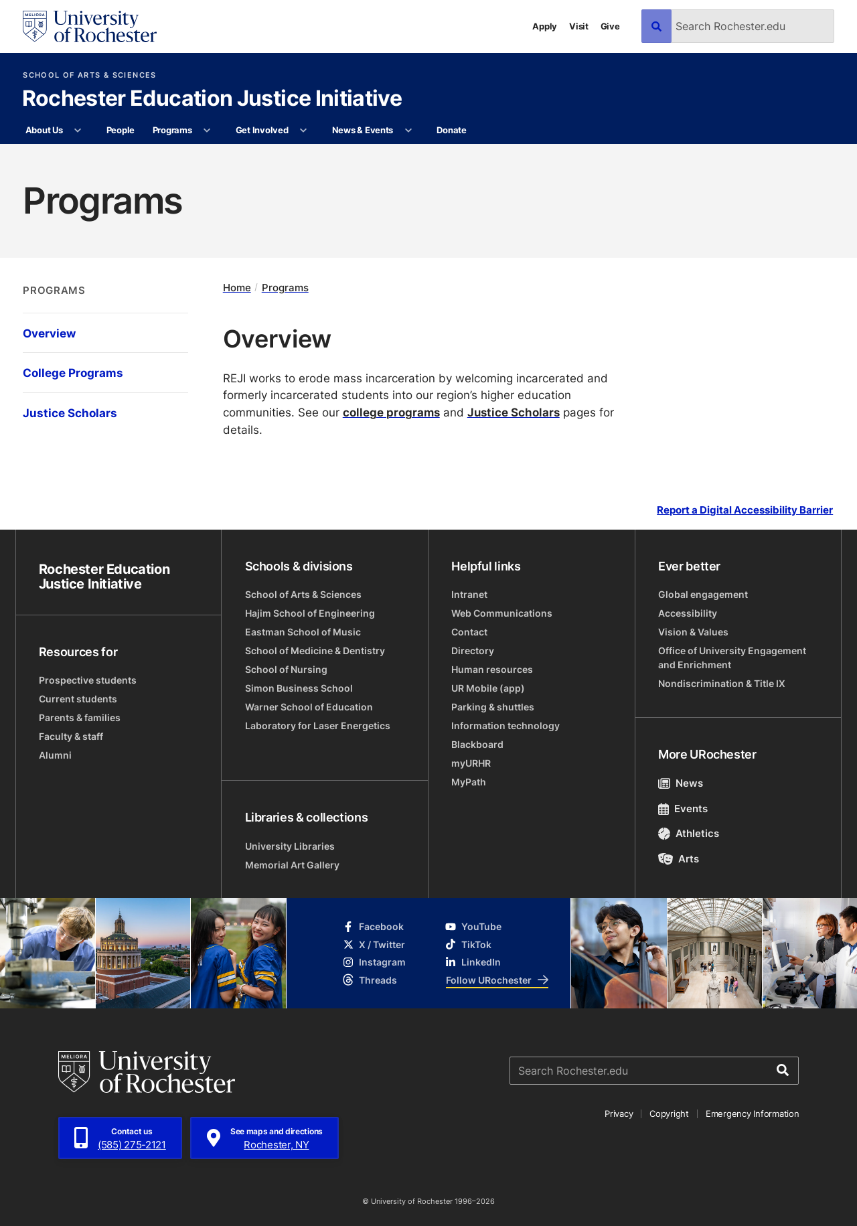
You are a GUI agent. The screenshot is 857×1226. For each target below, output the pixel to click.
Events (683, 808)
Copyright (669, 1113)
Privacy (619, 1113)
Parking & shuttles (492, 706)
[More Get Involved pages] (304, 130)
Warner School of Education (309, 706)
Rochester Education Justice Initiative (212, 99)
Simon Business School (299, 688)
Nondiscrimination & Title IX (721, 683)
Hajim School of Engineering (310, 613)
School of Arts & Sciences (89, 75)
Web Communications (501, 613)
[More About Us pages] (78, 130)
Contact (469, 631)
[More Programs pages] (207, 130)
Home (237, 288)
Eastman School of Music (303, 631)
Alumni (55, 755)
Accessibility (687, 613)
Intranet (469, 594)
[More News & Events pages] (408, 130)
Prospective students (88, 680)
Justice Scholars (513, 412)
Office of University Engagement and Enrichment (732, 657)
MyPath (468, 781)
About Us (44, 130)
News (680, 783)
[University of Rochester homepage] (90, 26)
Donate (451, 130)
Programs (172, 130)
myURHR (471, 763)
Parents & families (80, 717)
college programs (391, 412)
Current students (78, 698)
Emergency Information (752, 1113)
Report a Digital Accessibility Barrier (745, 510)
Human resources (492, 669)
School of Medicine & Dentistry (315, 650)
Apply (544, 26)
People (120, 130)
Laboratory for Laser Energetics (317, 725)
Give (610, 26)
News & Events (363, 130)
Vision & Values (693, 631)
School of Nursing (286, 669)
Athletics (688, 833)
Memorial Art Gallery (292, 864)
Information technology (505, 725)
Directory (472, 650)
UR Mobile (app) (488, 688)
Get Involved (262, 130)
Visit (579, 26)
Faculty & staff (71, 736)
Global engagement (703, 594)
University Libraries (290, 846)
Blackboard (477, 744)
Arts (678, 859)
